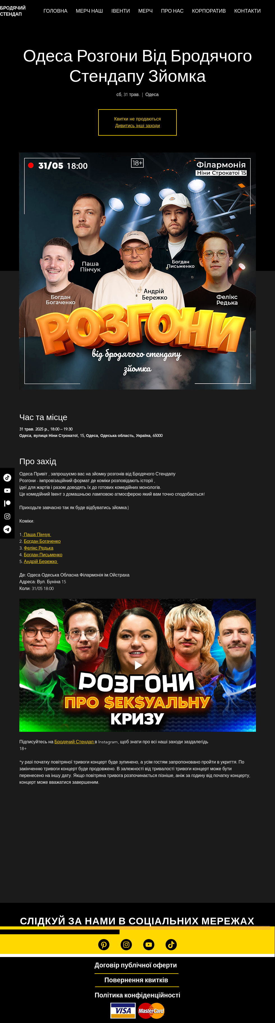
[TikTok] (7, 478)
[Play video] (137, 665)
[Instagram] (7, 516)
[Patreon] (7, 503)
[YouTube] (7, 491)
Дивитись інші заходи (137, 125)
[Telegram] (7, 529)
